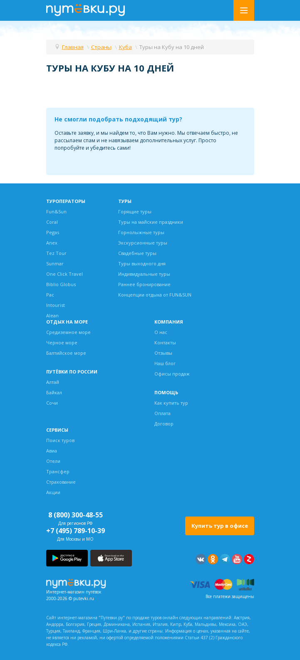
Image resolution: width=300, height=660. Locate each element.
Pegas (52, 232)
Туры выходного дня (142, 263)
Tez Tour (56, 253)
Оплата (162, 413)
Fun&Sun (56, 211)
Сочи (52, 403)
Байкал (54, 392)
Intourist (55, 305)
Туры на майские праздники (150, 222)
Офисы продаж (172, 374)
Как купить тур (171, 403)
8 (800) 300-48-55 (75, 514)
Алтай (52, 382)
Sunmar (55, 263)
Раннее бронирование (144, 284)
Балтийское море (66, 353)
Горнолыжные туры (141, 232)
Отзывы (163, 353)
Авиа (51, 450)
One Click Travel (64, 274)
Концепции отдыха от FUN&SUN (154, 295)
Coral (52, 222)
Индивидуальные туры (144, 274)
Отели (53, 461)
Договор (164, 423)
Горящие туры (134, 211)
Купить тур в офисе (219, 525)
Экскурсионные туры (142, 243)
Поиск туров (60, 440)
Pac (50, 295)
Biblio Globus (61, 284)
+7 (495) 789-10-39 (75, 530)
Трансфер (57, 471)
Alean (52, 315)
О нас (160, 332)
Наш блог (165, 363)
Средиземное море (68, 332)
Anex (51, 243)
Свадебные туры (137, 253)
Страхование (61, 482)
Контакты (165, 342)
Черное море (61, 342)
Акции (53, 492)
